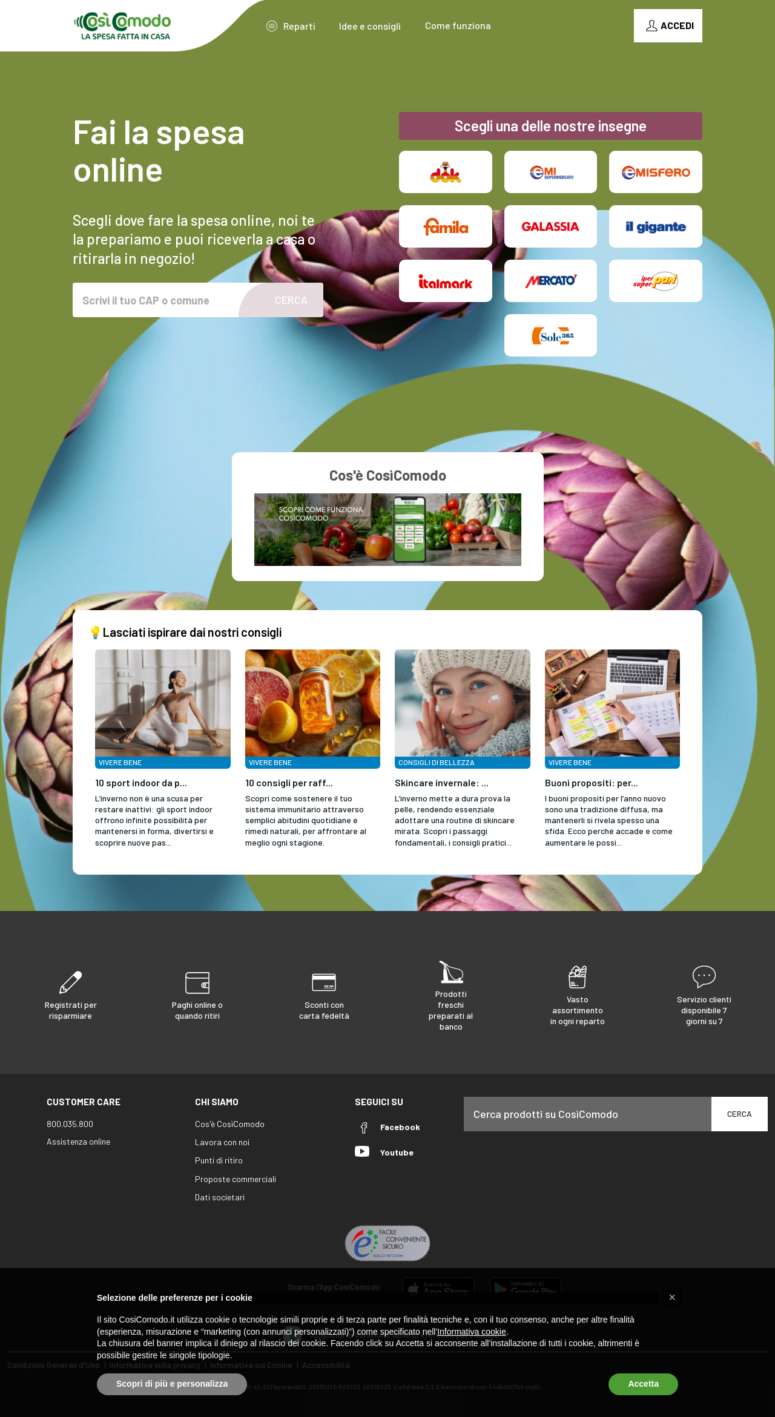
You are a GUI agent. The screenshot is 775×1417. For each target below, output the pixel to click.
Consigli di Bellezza (436, 762)
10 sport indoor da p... (141, 782)
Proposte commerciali (235, 1179)
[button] (672, 1297)
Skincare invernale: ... (442, 782)
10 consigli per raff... (289, 782)
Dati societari (220, 1197)
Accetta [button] (643, 1384)
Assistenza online (78, 1141)
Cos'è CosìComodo (230, 1124)
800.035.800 (70, 1124)
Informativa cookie (471, 1331)
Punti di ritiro (219, 1160)
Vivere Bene (120, 762)
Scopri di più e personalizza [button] (172, 1384)
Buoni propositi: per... (591, 782)
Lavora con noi (222, 1142)
